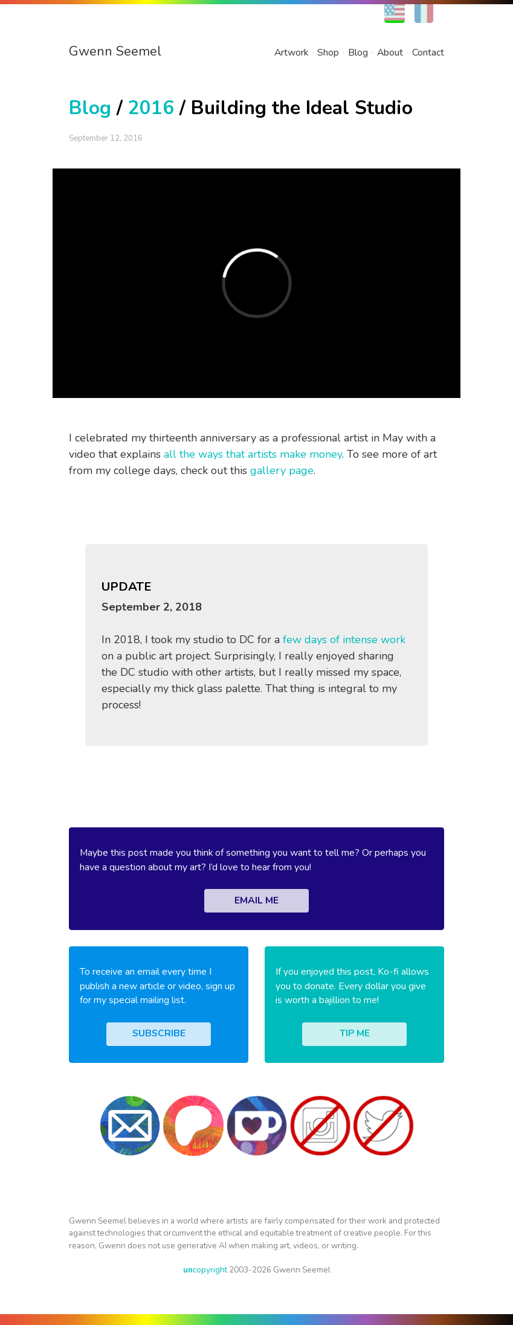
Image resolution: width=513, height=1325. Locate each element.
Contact (428, 52)
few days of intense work (344, 639)
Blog (358, 52)
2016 (151, 108)
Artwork (291, 52)
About (390, 52)
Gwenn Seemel (115, 51)
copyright (205, 1269)
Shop (328, 52)
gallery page (282, 470)
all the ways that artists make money (253, 454)
